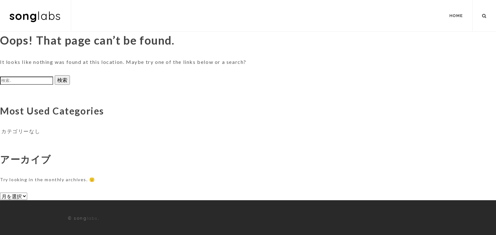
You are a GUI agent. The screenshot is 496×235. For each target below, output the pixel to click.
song (35, 16)
